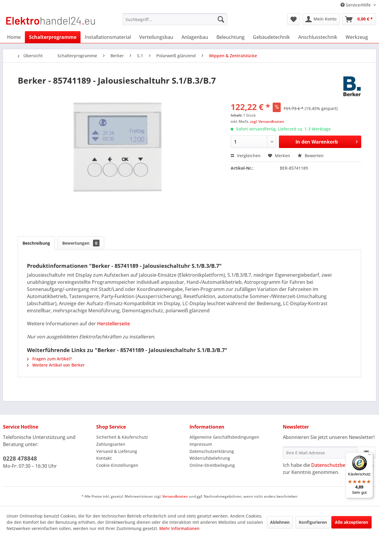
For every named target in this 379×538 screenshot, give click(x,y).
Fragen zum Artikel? (49, 359)
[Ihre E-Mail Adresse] (320, 453)
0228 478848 (20, 458)
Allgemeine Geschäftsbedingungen (224, 437)
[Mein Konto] (321, 19)
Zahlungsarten (110, 444)
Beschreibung (36, 243)
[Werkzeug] (356, 37)
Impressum (201, 444)
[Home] (14, 37)
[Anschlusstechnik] (317, 37)
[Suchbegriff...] (175, 19)
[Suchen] (221, 19)
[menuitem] (175, 19)
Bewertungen (80, 243)
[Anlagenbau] (194, 37)
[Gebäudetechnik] (271, 37)
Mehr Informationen (179, 528)
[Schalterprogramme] (53, 37)
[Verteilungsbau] (156, 37)
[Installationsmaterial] (108, 37)
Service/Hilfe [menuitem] (356, 5)
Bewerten (311, 155)
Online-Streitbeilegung (212, 465)
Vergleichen (246, 155)
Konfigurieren (313, 522)
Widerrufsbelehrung (210, 458)
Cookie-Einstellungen (117, 465)
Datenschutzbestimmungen (342, 465)
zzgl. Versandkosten (267, 121)
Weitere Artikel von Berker (56, 365)
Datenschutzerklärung (212, 451)
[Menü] (369, 455)
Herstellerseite (113, 323)
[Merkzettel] (293, 19)
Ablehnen (280, 522)
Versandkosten (175, 496)
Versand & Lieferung (116, 451)
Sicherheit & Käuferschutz (122, 437)
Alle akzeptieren (351, 522)
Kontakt (104, 458)
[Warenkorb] (359, 19)
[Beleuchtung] (230, 37)
